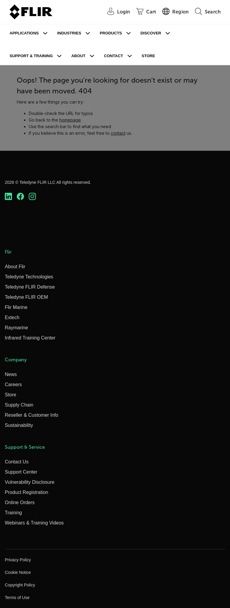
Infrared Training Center (30, 337)
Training (13, 512)
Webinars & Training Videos (34, 522)
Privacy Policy (18, 559)
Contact (113, 56)
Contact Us (16, 461)
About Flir (15, 266)
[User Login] (115, 12)
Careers (13, 384)
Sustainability (19, 425)
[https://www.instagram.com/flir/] (32, 196)
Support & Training (31, 56)
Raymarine (16, 327)
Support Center (21, 471)
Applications (24, 33)
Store (148, 56)
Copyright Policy (20, 585)
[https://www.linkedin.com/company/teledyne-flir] (8, 196)
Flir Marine (16, 307)
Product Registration (26, 492)
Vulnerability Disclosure (30, 482)
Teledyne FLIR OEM (26, 297)
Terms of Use (17, 597)
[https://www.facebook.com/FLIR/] (20, 196)
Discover (150, 33)
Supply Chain (19, 404)
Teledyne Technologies (29, 276)
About (78, 56)
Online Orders (20, 502)
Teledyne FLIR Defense (30, 286)
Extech (12, 317)
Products (111, 33)
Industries (69, 33)
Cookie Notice (18, 572)
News (11, 374)
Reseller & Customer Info (31, 415)
